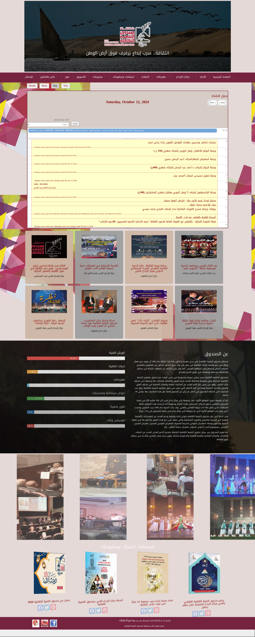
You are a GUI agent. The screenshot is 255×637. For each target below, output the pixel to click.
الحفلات (145, 76)
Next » (222, 103)
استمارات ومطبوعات (123, 76)
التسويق (81, 76)
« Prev (213, 103)
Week (44, 85)
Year (65, 85)
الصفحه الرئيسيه (221, 76)
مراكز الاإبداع (184, 76)
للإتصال (29, 76)
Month (32, 85)
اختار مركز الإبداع (61, 119)
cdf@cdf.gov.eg (127, 620)
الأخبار (203, 76)
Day (56, 85)
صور (67, 76)
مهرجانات (162, 76)
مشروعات (99, 76)
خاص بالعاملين (49, 76)
